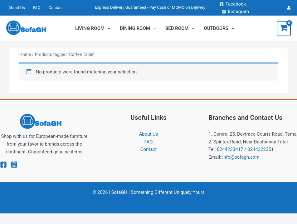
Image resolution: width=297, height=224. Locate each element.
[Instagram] (235, 11)
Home (25, 54)
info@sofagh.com (241, 157)
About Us (148, 134)
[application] (107, 28)
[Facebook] (233, 4)
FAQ (148, 142)
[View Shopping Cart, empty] (284, 28)
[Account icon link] (289, 8)
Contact (148, 149)
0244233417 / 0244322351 (245, 149)
